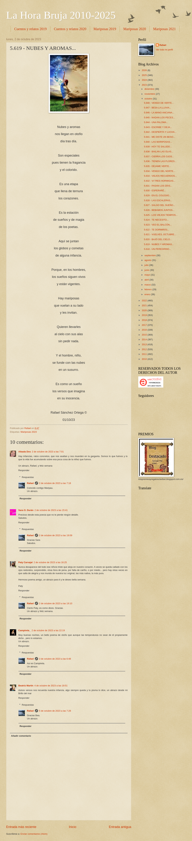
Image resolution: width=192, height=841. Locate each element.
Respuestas (28, 477)
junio (147, 270)
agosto (148, 260)
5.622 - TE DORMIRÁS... (156, 229)
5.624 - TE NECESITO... (156, 219)
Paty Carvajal (25, 562)
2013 (144, 344)
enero (147, 294)
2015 (144, 334)
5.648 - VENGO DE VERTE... (159, 103)
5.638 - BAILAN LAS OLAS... (158, 151)
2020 (144, 310)
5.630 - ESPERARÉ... (155, 190)
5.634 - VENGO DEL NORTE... (159, 171)
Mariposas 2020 (134, 29)
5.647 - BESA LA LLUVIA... (157, 107)
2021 (144, 305)
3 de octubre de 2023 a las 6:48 (55, 658)
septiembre (150, 255)
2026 (144, 70)
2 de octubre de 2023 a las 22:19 (48, 630)
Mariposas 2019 (105, 29)
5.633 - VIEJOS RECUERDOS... (160, 176)
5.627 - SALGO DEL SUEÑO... (159, 205)
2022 (144, 300)
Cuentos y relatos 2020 (70, 29)
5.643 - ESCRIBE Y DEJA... (158, 127)
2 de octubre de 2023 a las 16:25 (50, 562)
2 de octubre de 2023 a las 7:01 (48, 451)
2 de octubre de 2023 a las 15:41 (51, 510)
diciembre (149, 89)
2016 (144, 329)
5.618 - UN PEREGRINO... (157, 249)
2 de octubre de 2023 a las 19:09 (55, 535)
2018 (144, 320)
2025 (144, 75)
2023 (144, 85)
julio (146, 265)
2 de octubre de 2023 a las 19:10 (55, 603)
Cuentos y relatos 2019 (30, 29)
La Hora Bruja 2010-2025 (61, 15)
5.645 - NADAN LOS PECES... (159, 117)
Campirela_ (24, 630)
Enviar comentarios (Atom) (34, 834)
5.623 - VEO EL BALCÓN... (158, 224)
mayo (147, 274)
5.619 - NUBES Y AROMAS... (159, 244)
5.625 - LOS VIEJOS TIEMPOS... (161, 215)
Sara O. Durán (25, 510)
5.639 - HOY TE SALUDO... (158, 146)
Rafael (30, 483)
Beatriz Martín (25, 685)
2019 (144, 315)
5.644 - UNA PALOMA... (156, 122)
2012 (144, 349)
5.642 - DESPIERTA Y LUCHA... (160, 132)
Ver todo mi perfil (164, 49)
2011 (144, 354)
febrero (148, 289)
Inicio (72, 827)
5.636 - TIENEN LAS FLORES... (160, 161)
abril (146, 279)
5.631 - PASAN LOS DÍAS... (158, 185)
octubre (148, 98)
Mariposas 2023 (29, 432)
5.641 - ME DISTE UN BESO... (159, 137)
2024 (144, 80)
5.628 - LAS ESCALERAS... (158, 200)
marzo (147, 284)
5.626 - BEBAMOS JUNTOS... (159, 210)
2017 (144, 325)
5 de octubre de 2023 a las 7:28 (55, 710)
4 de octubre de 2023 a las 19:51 (50, 685)
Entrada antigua (120, 827)
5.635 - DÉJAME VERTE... (157, 166)
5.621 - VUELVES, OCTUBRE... (160, 234)
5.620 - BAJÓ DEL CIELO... (158, 239)
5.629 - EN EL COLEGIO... (157, 195)
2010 (144, 359)
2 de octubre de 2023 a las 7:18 (55, 483)
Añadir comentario (21, 736)
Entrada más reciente (21, 827)
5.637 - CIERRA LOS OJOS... (159, 156)
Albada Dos (24, 451)
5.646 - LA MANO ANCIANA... (159, 112)
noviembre (150, 94)
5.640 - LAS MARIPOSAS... (158, 142)
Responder (23, 470)
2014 (144, 339)
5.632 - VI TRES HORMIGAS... (159, 180)
